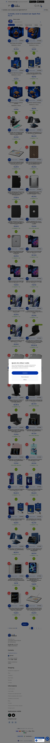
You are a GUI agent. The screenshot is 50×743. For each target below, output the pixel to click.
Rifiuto (25, 379)
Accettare (25, 373)
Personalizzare (25, 377)
